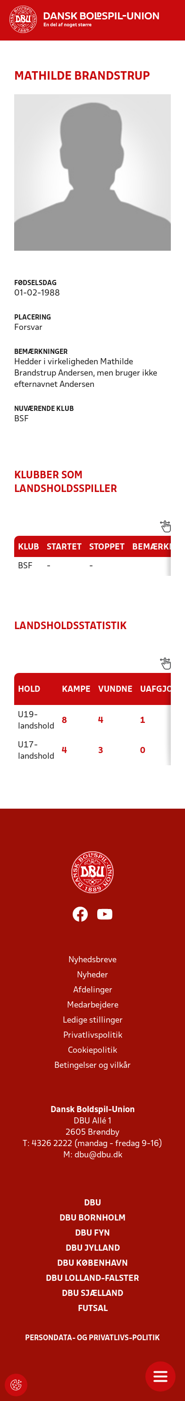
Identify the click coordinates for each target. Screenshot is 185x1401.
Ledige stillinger (93, 1020)
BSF (25, 566)
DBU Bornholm (92, 1218)
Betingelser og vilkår (92, 1066)
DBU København (92, 1264)
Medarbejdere (92, 1005)
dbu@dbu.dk (98, 1155)
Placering (32, 318)
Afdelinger (92, 990)
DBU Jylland (93, 1249)
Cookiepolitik (92, 1051)
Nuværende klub (44, 409)
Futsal (93, 1309)
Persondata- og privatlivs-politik (92, 1338)
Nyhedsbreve (92, 960)
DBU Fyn (92, 1233)
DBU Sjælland (92, 1294)
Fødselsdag (35, 283)
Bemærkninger (40, 352)
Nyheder (92, 975)
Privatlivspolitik (92, 1036)
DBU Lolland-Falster (92, 1279)
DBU (92, 1203)
